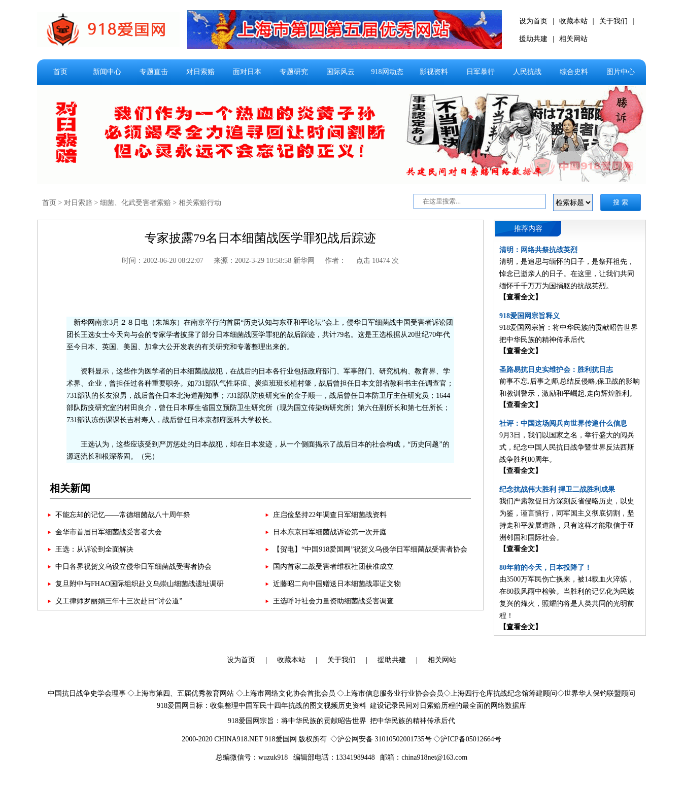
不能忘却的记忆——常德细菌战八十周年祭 (122, 515)
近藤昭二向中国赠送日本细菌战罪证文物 (337, 584)
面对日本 (247, 72)
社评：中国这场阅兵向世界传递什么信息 (563, 423)
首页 (60, 72)
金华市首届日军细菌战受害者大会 (108, 532)
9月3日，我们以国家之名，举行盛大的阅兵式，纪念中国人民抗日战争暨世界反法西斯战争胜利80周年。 (566, 447)
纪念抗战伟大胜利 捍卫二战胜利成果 (557, 489)
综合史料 (574, 72)
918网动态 (387, 72)
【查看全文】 (520, 297)
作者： (335, 260)
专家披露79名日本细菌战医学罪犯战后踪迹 (260, 238)
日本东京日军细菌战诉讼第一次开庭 (330, 532)
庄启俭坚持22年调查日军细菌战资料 (330, 515)
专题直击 (154, 72)
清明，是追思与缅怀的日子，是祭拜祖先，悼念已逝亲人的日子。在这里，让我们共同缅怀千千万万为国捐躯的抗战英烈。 (566, 274)
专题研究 (294, 72)
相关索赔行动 (200, 203)
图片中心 (620, 72)
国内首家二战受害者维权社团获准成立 (333, 566)
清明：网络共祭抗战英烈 (538, 250)
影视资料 (434, 72)
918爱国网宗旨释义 (529, 316)
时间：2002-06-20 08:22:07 (162, 260)
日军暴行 (480, 72)
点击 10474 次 (377, 260)
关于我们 (613, 21)
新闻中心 (107, 72)
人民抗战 (527, 72)
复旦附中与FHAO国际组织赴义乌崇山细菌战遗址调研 (139, 584)
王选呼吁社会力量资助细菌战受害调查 (333, 601)
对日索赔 (200, 72)
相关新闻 (70, 488)
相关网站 (573, 39)
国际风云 (340, 72)
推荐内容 (528, 228)
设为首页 (533, 21)
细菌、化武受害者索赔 (135, 203)
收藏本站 (573, 21)
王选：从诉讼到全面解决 (94, 549)
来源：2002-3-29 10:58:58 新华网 (264, 260)
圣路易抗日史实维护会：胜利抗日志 (556, 369)
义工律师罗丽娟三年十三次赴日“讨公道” (118, 601)
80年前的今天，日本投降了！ (545, 567)
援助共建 (533, 39)
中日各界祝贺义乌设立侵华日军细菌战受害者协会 (133, 566)
